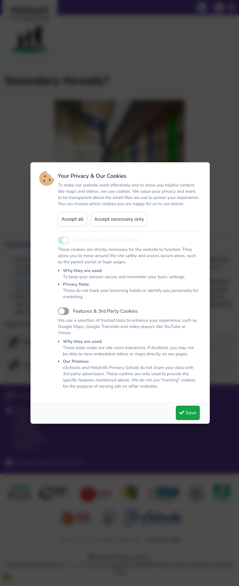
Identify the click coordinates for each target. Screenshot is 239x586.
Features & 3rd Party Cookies (105, 311)
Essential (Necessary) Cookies (106, 240)
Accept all (72, 219)
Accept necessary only (119, 219)
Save (187, 412)
